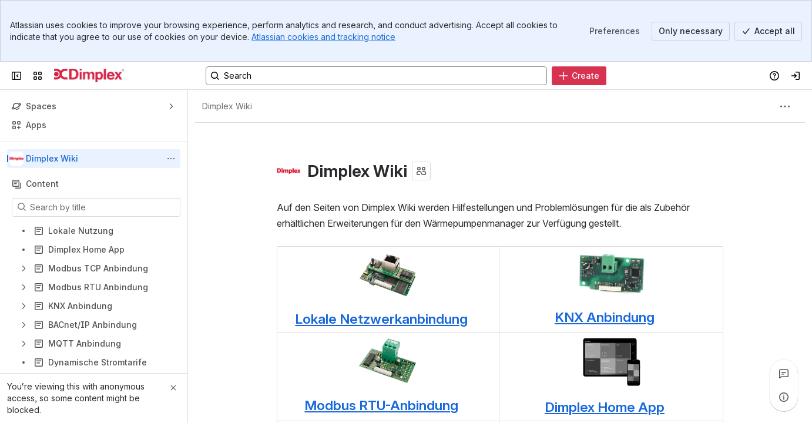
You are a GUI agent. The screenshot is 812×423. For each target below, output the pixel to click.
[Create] (579, 75)
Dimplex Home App (605, 407)
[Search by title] (103, 207)
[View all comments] (783, 373)
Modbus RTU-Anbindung (381, 405)
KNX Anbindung (605, 317)
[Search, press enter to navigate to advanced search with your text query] (376, 75)
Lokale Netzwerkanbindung (381, 319)
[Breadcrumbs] (227, 106)
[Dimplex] (89, 75)
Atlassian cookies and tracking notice (323, 37)
